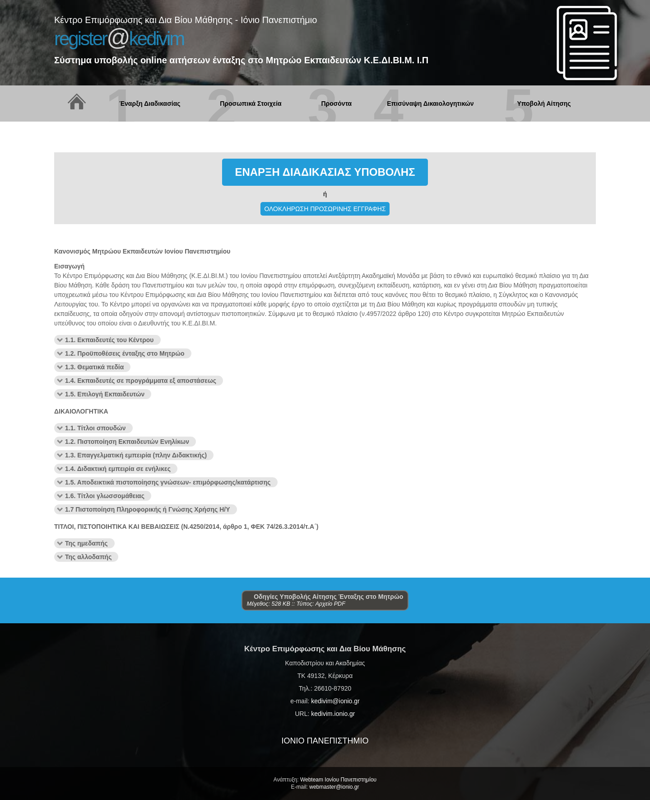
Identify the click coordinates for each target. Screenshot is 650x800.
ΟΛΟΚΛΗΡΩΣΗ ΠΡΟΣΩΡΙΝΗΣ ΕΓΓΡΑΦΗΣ (324, 208)
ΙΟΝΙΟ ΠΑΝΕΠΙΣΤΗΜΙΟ (324, 740)
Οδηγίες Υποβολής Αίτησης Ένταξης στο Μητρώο (325, 596)
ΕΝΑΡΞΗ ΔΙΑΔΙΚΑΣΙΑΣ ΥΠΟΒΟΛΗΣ (325, 172)
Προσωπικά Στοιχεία (250, 103)
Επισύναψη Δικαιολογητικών (430, 103)
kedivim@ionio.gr (335, 701)
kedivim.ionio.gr (333, 713)
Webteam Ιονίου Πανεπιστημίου (338, 779)
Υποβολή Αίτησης (544, 103)
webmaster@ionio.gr (334, 787)
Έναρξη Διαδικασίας (149, 103)
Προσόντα (336, 103)
